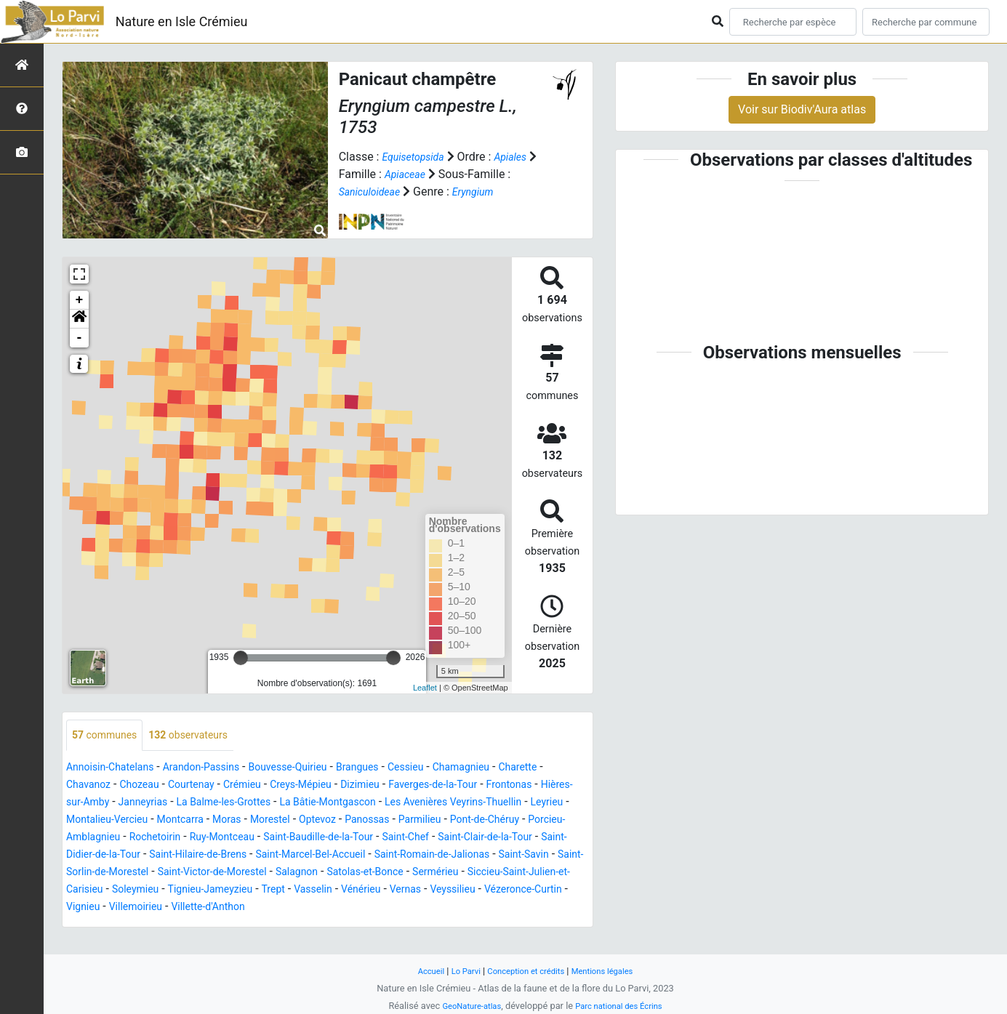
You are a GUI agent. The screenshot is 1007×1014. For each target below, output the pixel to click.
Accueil (419, 970)
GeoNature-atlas (466, 1005)
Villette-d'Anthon (226, 926)
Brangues (395, 769)
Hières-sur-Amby (170, 803)
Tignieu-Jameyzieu (177, 908)
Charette (88, 786)
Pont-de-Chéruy (223, 838)
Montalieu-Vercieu (303, 821)
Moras (438, 821)
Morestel (486, 821)
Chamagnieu (512, 769)
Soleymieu (93, 908)
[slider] (240, 658)
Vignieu (85, 926)
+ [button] (80, 300)
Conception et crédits (525, 970)
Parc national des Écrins (623, 1005)
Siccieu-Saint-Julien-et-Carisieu (466, 891)
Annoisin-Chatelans (116, 769)
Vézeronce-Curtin (527, 908)
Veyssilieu (448, 908)
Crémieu (316, 786)
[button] (79, 319)
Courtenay (259, 786)
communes (109, 736)
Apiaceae (418, 174)
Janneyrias (250, 803)
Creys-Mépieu (383, 786)
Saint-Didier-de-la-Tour (408, 856)
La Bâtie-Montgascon (459, 803)
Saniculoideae (374, 191)
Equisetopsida (417, 157)
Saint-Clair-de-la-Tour (288, 856)
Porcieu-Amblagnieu (324, 838)
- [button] (80, 338)
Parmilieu (151, 838)
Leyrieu (229, 821)
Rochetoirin (414, 838)
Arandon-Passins (219, 769)
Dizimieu (449, 786)
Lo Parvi (458, 970)
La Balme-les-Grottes (341, 803)
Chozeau (201, 786)
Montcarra (385, 821)
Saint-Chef (198, 856)
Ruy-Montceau (491, 838)
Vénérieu (345, 908)
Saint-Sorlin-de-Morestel (476, 873)
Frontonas (92, 803)
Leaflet (425, 687)
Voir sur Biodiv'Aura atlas (802, 109)
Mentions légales (612, 970)
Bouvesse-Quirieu (317, 769)
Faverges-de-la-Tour (531, 786)
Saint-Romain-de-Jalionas (273, 873)
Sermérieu (350, 891)
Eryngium (484, 191)
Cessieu (449, 769)
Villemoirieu (143, 926)
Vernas (395, 908)
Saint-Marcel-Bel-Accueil (135, 873)
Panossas (91, 838)
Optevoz (539, 821)
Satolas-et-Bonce (272, 891)
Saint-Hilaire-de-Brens (529, 856)
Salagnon (195, 891)
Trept (247, 908)
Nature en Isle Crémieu (182, 21)
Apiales (521, 157)
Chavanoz (144, 786)
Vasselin (292, 908)
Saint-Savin (376, 873)
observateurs (203, 736)
